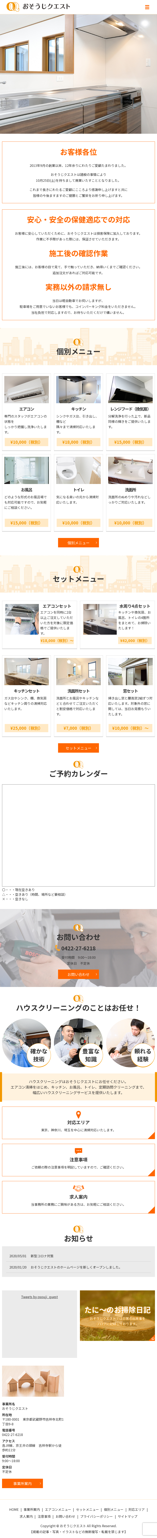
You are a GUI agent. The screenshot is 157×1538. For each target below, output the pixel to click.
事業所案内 (32, 1509)
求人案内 (26, 1516)
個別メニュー (78, 542)
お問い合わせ (78, 974)
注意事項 (44, 1516)
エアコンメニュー (58, 1509)
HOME (14, 1509)
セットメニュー (78, 748)
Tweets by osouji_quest (39, 1296)
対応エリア (136, 1509)
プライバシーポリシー (96, 1516)
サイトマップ (127, 1516)
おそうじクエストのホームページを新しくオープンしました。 (76, 1267)
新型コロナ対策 (42, 1255)
